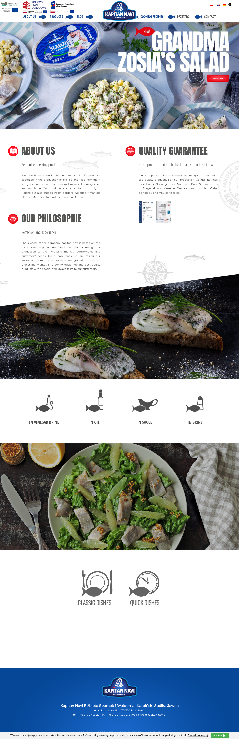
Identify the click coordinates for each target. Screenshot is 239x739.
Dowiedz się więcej (198, 735)
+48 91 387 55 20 (88, 714)
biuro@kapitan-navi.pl (152, 714)
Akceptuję (219, 735)
